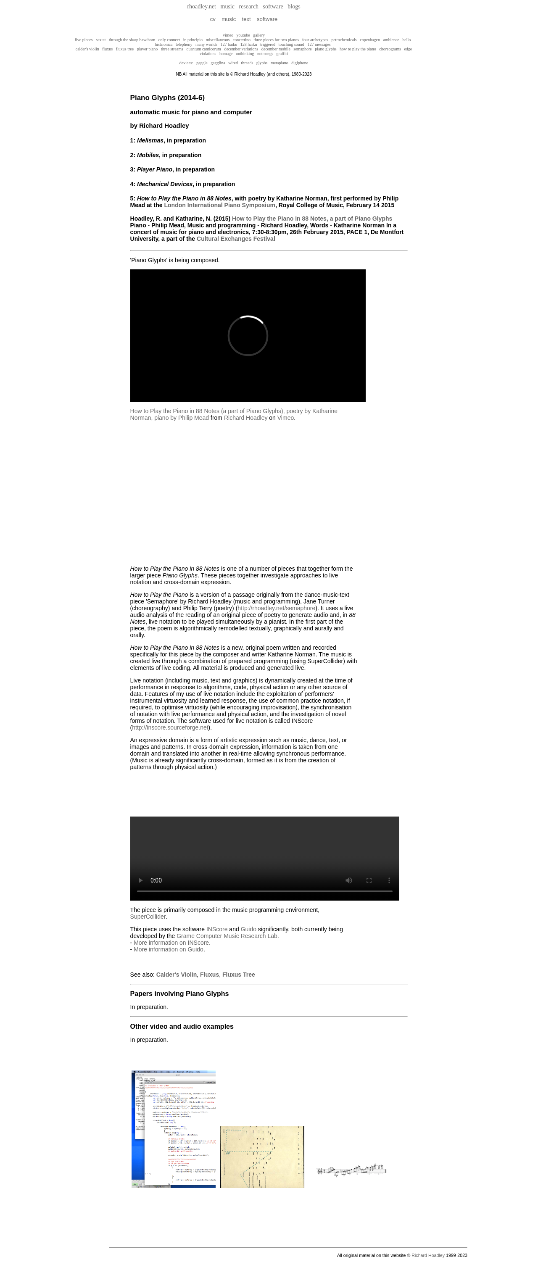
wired (233, 63)
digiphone (299, 63)
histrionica (163, 44)
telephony (184, 44)
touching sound (291, 44)
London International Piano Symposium (219, 205)
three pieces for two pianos (276, 39)
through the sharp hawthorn (132, 39)
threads (247, 63)
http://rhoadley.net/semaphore (276, 608)
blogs (293, 6)
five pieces (84, 39)
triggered (267, 44)
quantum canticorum (203, 49)
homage (226, 53)
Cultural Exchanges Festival (236, 238)
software (273, 6)
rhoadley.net (201, 6)
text (246, 19)
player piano (147, 49)
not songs (265, 53)
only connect (169, 39)
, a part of (359, 218)
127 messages (318, 44)
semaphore (302, 49)
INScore (217, 929)
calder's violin (87, 49)
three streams (172, 49)
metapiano (279, 63)
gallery (259, 35)
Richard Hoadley (246, 417)
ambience (391, 39)
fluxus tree (125, 49)
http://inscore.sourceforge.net (170, 727)
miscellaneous (218, 39)
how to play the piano (358, 49)
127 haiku (228, 44)
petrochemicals (344, 39)
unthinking (245, 53)
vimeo (228, 35)
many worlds (206, 44)
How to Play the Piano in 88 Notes (279, 218)
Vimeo (285, 417)
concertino (242, 39)
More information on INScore (171, 942)
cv (213, 19)
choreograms (390, 49)
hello (406, 39)
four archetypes (315, 39)
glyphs (262, 63)
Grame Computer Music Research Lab (227, 936)
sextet (100, 39)
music (228, 6)
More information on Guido (168, 949)
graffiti (282, 53)
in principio (193, 39)
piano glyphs (325, 49)
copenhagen (370, 39)
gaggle (203, 63)
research (248, 6)
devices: (186, 63)
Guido (248, 929)
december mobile (275, 49)
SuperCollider (148, 916)
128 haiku (248, 44)
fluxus (107, 49)
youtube (243, 35)
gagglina (219, 63)
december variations (241, 49)
